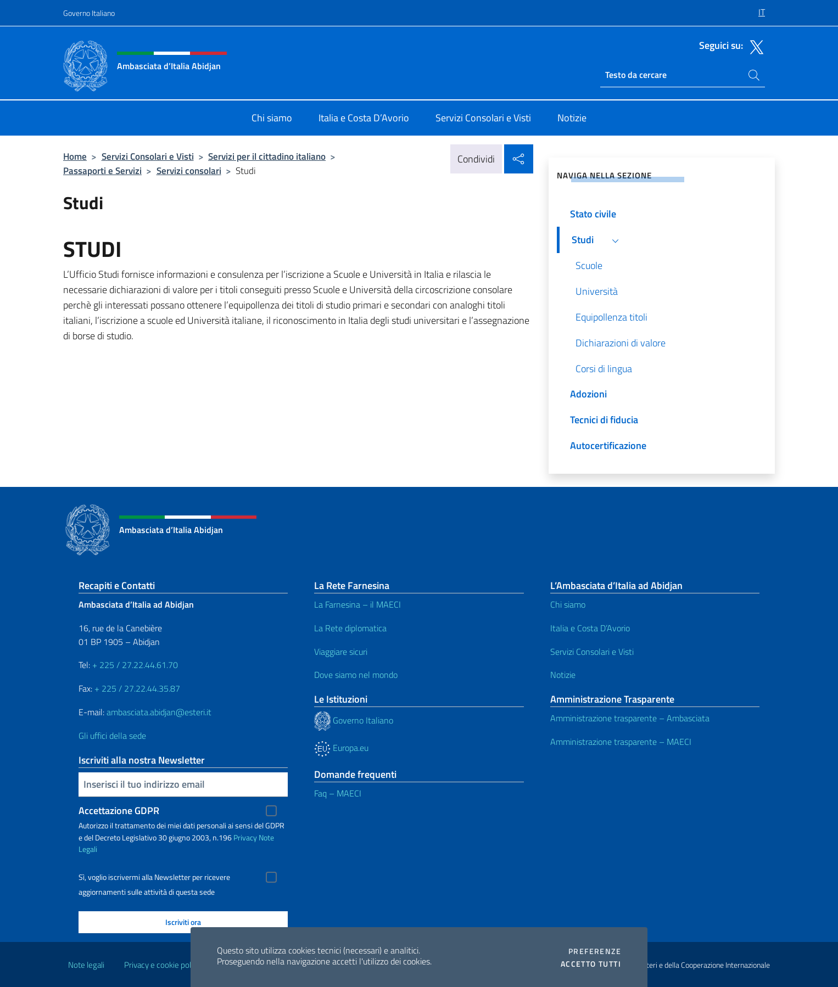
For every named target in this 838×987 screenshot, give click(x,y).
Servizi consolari (189, 170)
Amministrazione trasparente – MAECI (620, 741)
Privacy (245, 837)
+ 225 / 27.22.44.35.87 (137, 688)
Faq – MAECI (337, 793)
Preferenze (594, 951)
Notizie (563, 674)
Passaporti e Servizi (102, 170)
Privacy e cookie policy (162, 964)
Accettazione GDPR (119, 810)
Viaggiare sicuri (340, 651)
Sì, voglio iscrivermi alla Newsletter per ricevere (154, 877)
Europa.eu (341, 747)
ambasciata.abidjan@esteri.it (159, 712)
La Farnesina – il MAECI (357, 604)
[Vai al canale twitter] (754, 46)
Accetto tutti (591, 964)
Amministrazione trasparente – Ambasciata (629, 718)
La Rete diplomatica (350, 628)
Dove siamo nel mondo (356, 674)
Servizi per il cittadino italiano (267, 156)
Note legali (86, 964)
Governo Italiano (89, 13)
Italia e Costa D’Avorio (590, 628)
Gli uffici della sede (112, 735)
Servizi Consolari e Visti (148, 156)
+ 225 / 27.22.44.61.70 (135, 664)
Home (75, 156)
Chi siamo (567, 604)
